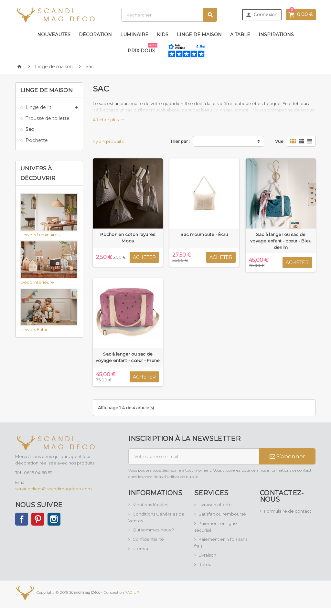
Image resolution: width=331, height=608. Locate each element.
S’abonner (287, 456)
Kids (162, 34)
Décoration (95, 34)
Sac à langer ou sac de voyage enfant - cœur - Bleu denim (280, 241)
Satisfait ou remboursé (222, 514)
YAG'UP (132, 592)
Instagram (54, 519)
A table (240, 34)
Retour (205, 564)
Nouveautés (53, 34)
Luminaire (134, 34)
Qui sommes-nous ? (153, 529)
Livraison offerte (215, 504)
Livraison (207, 555)
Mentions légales (150, 504)
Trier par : (180, 141)
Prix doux (142, 48)
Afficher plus (109, 119)
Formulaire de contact (287, 511)
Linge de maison (199, 34)
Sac (30, 129)
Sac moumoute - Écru (204, 234)
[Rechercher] (169, 15)
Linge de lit (38, 107)
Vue (279, 141)
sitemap (141, 548)
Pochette (37, 140)
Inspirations (276, 34)
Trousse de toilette (47, 118)
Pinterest (37, 519)
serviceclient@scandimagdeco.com (53, 488)
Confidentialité (148, 539)
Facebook (21, 519)
